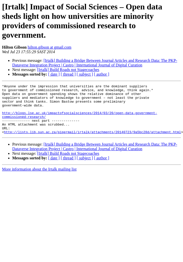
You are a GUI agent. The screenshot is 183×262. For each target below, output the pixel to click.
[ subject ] (85, 74)
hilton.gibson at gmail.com (49, 47)
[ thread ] (68, 74)
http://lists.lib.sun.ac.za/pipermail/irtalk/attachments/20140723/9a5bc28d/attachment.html (92, 142)
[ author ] (101, 74)
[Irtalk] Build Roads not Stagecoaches (68, 69)
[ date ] (54, 74)
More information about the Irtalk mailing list (39, 179)
